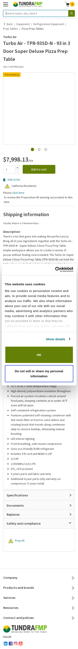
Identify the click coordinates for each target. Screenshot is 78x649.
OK (39, 355)
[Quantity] (9, 169)
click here (18, 193)
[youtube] (20, 643)
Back (10, 24)
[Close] (70, 523)
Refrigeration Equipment (48, 24)
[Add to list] (4, 180)
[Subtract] (17, 172)
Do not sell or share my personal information (39, 373)
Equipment (23, 24)
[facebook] (10, 643)
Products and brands (39, 587)
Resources (39, 608)
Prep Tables (10, 29)
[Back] (4, 24)
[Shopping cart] (67, 4)
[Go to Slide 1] (32, 149)
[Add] (17, 168)
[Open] (70, 495)
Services (39, 597)
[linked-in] (5, 643)
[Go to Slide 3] (45, 149)
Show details (55, 339)
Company (39, 577)
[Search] (71, 13)
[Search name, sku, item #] (35, 13)
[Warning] (7, 186)
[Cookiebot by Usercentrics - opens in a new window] (55, 269)
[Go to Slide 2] (39, 149)
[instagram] (15, 643)
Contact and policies (39, 618)
